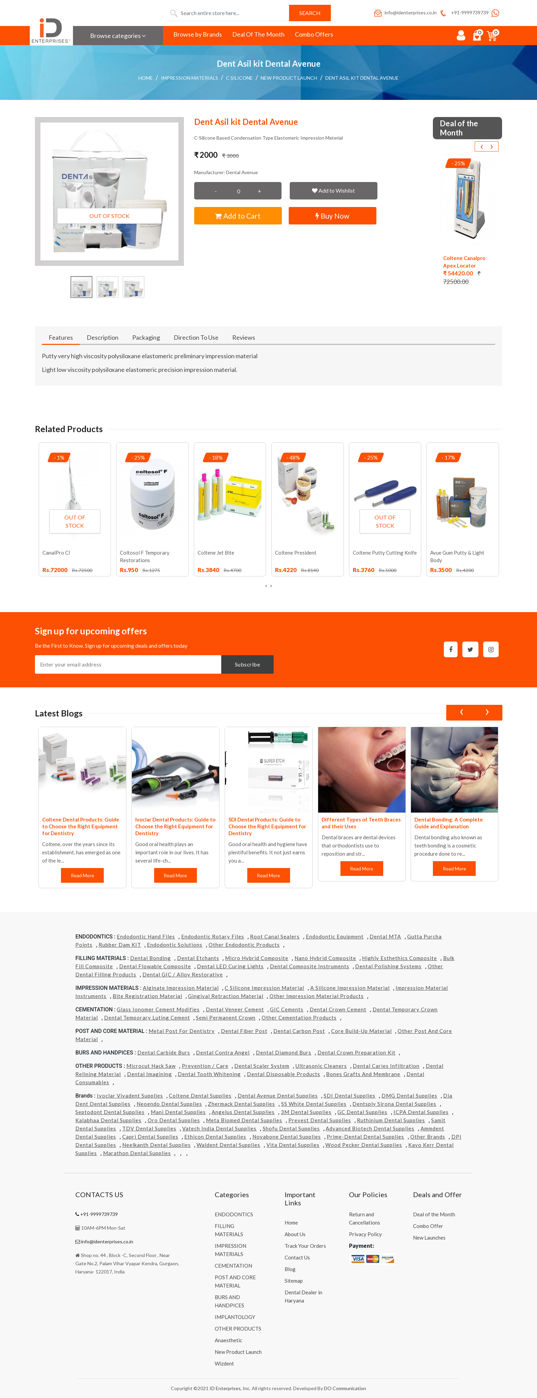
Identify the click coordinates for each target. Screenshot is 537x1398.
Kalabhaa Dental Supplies (108, 1120)
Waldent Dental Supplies (228, 1145)
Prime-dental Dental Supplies (365, 1137)
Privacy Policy (365, 1234)
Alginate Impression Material (181, 988)
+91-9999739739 (463, 12)
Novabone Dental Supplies (286, 1137)
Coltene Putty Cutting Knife (385, 552)
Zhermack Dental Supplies (241, 1104)
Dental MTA (385, 936)
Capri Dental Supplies (150, 1137)
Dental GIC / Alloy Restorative (182, 974)
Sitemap (294, 1281)
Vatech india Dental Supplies (219, 1128)
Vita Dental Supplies (293, 1145)
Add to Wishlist (333, 190)
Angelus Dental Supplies (243, 1112)
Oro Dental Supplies (174, 1120)
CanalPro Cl (56, 552)
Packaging (146, 337)
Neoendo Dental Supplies (169, 1104)
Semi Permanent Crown (225, 1017)
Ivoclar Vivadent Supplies (130, 1095)
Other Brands (427, 1137)
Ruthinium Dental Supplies (391, 1120)
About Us (295, 1234)
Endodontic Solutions (174, 945)
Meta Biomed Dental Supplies (244, 1120)
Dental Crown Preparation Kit (356, 1052)
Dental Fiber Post (244, 1031)
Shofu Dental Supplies (291, 1128)
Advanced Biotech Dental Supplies (370, 1128)
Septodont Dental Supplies (110, 1112)
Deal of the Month (434, 1214)
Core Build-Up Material (361, 1031)
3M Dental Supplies (306, 1112)
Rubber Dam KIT (120, 945)
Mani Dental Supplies (178, 1112)
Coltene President (295, 552)
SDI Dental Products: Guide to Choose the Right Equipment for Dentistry (267, 826)
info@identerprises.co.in (405, 12)
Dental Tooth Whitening (209, 1074)
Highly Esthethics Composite (399, 958)
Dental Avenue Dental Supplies (278, 1095)
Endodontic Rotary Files (212, 936)
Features (61, 337)
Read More (82, 875)
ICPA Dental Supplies (421, 1112)
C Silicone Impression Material (264, 988)
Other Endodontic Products (244, 945)
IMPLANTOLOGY (235, 1317)
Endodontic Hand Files (146, 936)
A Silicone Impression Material (350, 988)
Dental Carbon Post (299, 1031)
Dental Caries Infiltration (386, 1066)
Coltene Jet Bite (216, 552)
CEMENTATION (233, 1266)
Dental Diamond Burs (283, 1052)
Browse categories (118, 35)
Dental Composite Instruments (309, 966)
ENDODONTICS (234, 1214)
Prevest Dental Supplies (319, 1120)
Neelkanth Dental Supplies (156, 1145)
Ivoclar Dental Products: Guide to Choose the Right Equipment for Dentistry (175, 826)
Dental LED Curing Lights (230, 966)
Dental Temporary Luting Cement (147, 1017)
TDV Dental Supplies (149, 1128)
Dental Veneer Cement (235, 1009)
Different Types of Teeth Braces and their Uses (361, 822)
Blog (290, 1269)
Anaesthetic (228, 1340)
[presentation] (481, 146)
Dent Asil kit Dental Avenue (362, 78)
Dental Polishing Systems (388, 966)
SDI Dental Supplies (349, 1095)
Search (310, 13)
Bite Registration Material (147, 996)
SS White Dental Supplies (314, 1104)
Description (102, 337)
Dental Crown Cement (338, 1009)
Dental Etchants (198, 958)
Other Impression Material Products (317, 996)
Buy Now (332, 215)
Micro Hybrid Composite (256, 958)
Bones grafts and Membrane (363, 1074)
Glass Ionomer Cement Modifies (158, 1009)
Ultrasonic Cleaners (321, 1066)
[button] (109, 191)
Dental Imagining (149, 1074)
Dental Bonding (150, 958)
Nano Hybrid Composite (325, 958)
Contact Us (297, 1257)
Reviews (243, 337)
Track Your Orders (305, 1246)
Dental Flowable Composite (155, 966)
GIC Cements (286, 1009)
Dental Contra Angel (223, 1052)
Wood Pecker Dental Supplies (363, 1145)
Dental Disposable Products (283, 1074)
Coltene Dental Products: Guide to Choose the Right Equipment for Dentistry (80, 826)
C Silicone (239, 78)
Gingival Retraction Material (225, 996)
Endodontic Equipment (335, 936)
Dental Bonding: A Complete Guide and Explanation (448, 822)
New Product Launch (289, 78)
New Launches (429, 1237)
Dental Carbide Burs (163, 1052)
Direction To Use (196, 337)
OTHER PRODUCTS (238, 1328)
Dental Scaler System (261, 1066)
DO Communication (345, 1388)
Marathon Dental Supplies (137, 1153)
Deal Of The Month (258, 34)
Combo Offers (314, 34)
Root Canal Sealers (275, 936)
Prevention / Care (205, 1066)
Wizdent (224, 1363)
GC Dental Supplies (362, 1112)
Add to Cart (238, 215)
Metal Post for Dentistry (182, 1031)
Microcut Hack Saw (151, 1066)
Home (145, 78)
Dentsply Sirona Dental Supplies (394, 1104)
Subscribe (247, 664)
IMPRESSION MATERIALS (189, 78)
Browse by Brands (197, 34)
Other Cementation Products (299, 1017)
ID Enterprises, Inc (230, 1388)
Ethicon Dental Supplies (215, 1137)
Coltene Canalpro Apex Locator (464, 262)
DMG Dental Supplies (409, 1095)
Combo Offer (428, 1226)
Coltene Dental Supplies (200, 1095)
